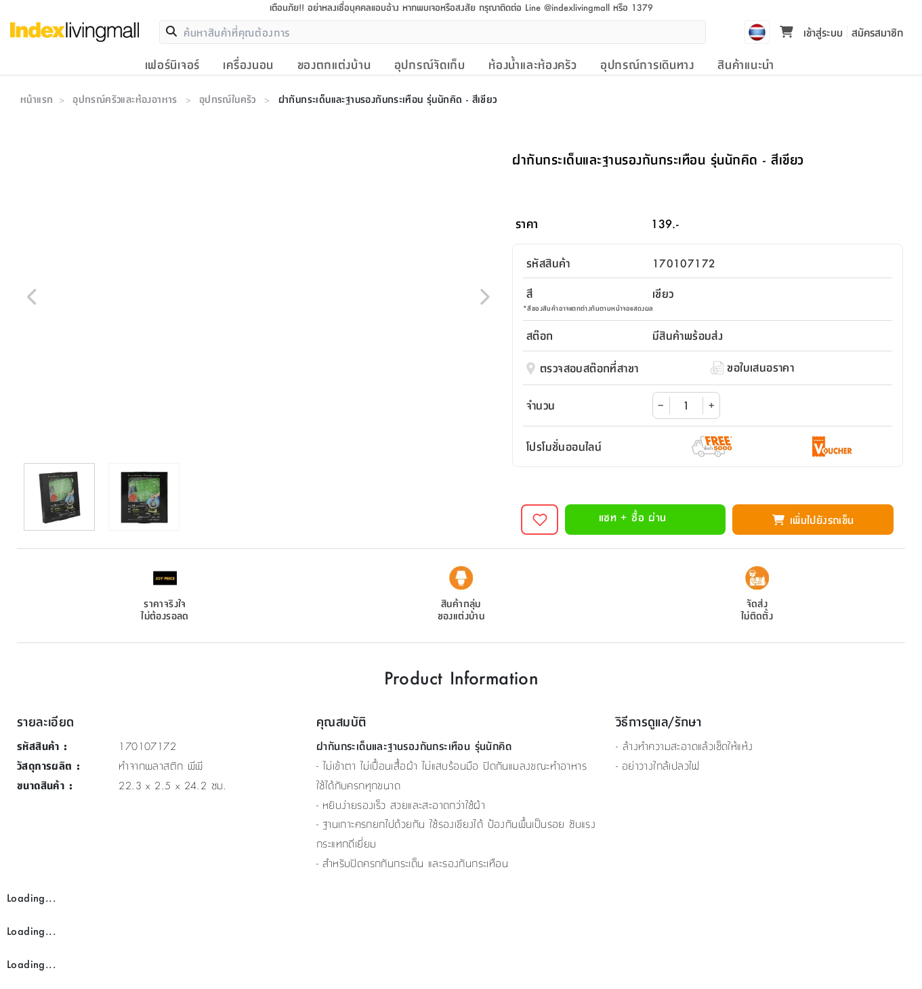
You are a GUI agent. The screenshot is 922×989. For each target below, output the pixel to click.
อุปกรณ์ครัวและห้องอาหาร (124, 98)
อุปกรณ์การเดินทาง (647, 64)
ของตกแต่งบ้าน (334, 64)
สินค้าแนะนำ (745, 64)
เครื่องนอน (248, 64)
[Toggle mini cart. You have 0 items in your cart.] (786, 32)
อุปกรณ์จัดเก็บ (429, 64)
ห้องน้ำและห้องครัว (532, 64)
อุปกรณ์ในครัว (227, 98)
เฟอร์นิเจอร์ (172, 64)
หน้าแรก (36, 98)
